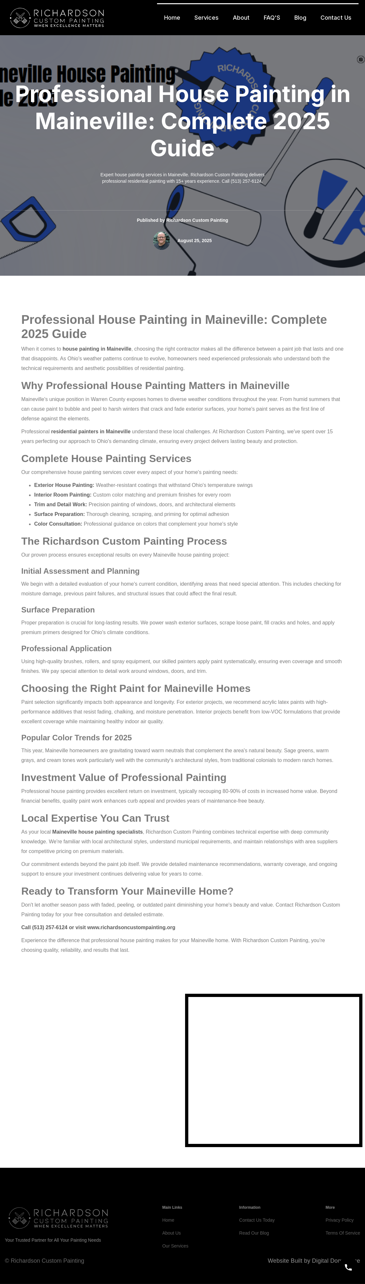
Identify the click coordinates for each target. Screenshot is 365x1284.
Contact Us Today (257, 1235)
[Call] (348, 1267)
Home (172, 17)
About (241, 17)
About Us (171, 1248)
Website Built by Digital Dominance (314, 1261)
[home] (56, 18)
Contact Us (336, 17)
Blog (300, 17)
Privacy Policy (340, 1235)
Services (206, 17)
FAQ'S (272, 17)
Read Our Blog (254, 1248)
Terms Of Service (343, 1248)
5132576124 (52, 1115)
